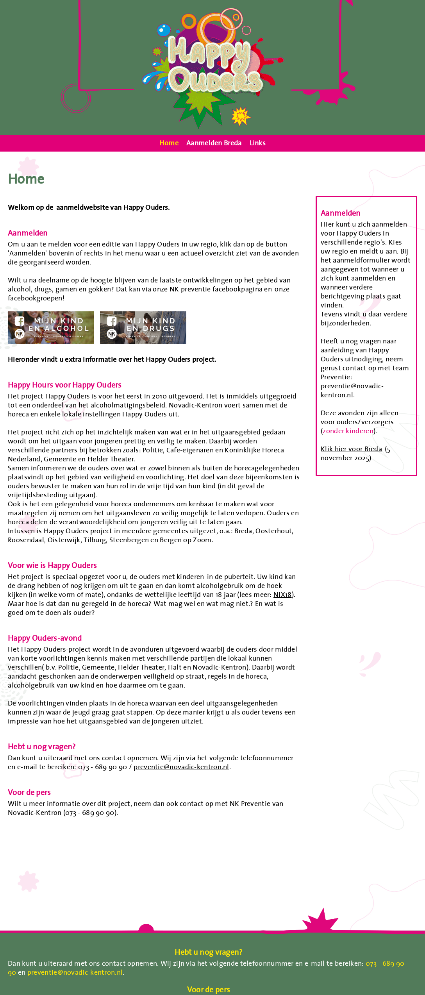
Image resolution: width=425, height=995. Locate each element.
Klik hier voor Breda (351, 448)
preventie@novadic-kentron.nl (181, 766)
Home (169, 143)
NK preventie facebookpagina (216, 289)
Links (258, 143)
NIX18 (282, 594)
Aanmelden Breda (214, 143)
